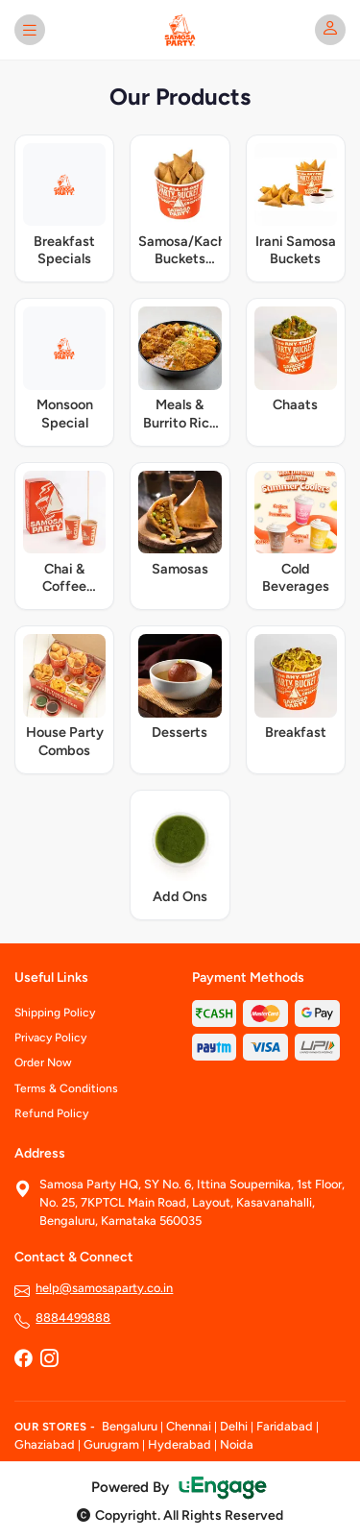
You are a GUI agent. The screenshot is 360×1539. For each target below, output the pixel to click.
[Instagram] (49, 1360)
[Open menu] (29, 29)
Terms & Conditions (66, 1088)
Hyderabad (179, 1444)
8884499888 (73, 1317)
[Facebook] (23, 1360)
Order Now (43, 1062)
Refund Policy (51, 1113)
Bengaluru (129, 1426)
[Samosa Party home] (180, 30)
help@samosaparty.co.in (104, 1288)
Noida (236, 1444)
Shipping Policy (54, 1012)
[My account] (330, 29)
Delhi (234, 1426)
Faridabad (284, 1426)
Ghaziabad (44, 1444)
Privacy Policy (50, 1037)
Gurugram (111, 1444)
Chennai (188, 1426)
